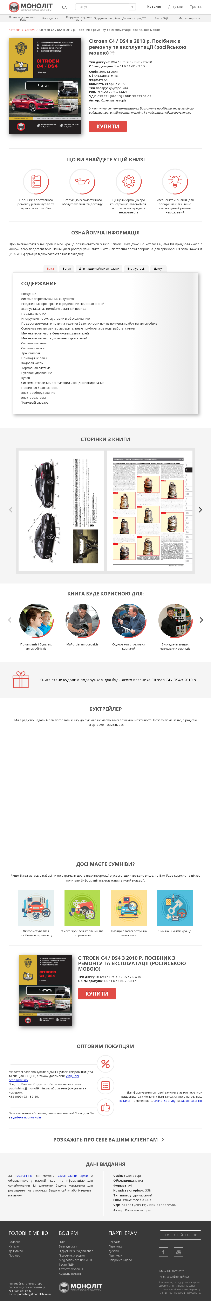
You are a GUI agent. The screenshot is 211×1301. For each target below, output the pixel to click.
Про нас (196, 6)
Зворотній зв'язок (180, 1232)
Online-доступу (165, 1100)
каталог (125, 1100)
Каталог (14, 30)
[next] (199, 509)
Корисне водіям (70, 1271)
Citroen (30, 30)
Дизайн (114, 1248)
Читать (45, 85)
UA (64, 7)
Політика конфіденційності (174, 1274)
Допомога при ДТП (134, 18)
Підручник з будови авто (79, 18)
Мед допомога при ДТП (75, 1257)
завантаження (191, 1100)
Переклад (115, 1244)
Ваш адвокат (51, 18)
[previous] (11, 509)
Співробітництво (120, 1257)
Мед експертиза (189, 18)
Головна (15, 1239)
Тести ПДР (161, 18)
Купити (107, 126)
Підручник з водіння (107, 18)
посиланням (23, 1173)
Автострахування (71, 1266)
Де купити (175, 6)
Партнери (115, 1253)
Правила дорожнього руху (23, 18)
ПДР (62, 1239)
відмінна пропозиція (26, 1117)
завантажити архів (73, 1173)
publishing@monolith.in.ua (29, 1088)
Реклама (115, 1239)
